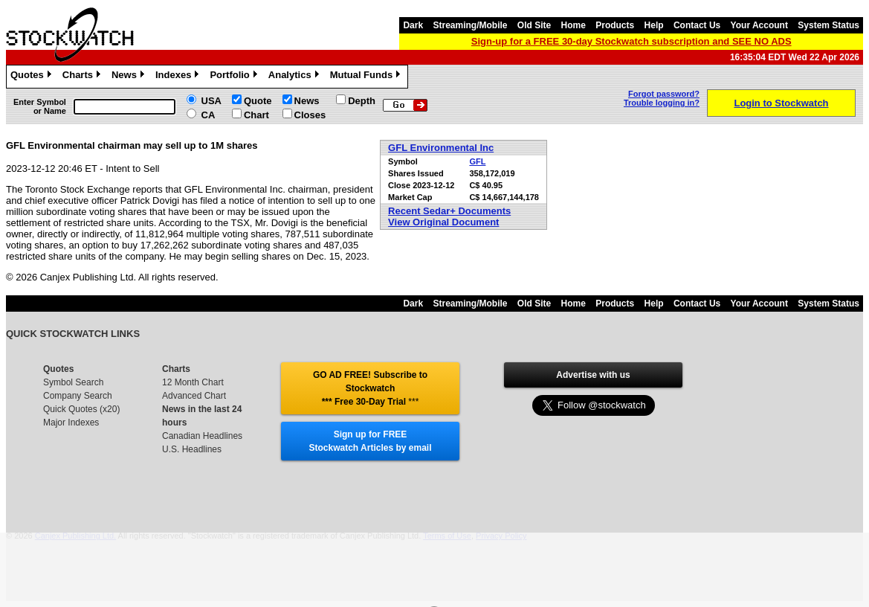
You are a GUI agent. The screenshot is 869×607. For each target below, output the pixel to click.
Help (654, 25)
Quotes (32, 76)
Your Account (759, 25)
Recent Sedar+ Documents (449, 210)
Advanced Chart (194, 396)
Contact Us (696, 25)
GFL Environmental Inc (441, 147)
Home (573, 25)
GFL (477, 161)
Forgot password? (664, 93)
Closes (310, 115)
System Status (828, 25)
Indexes (178, 76)
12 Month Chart (193, 382)
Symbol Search (73, 382)
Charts (83, 76)
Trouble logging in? (662, 102)
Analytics (295, 76)
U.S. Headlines (192, 449)
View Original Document (443, 222)
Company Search (77, 396)
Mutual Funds (367, 76)
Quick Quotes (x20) (81, 409)
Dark (413, 25)
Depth (361, 100)
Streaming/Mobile (470, 25)
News (130, 76)
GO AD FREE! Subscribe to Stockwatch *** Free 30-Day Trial (370, 388)
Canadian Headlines (202, 436)
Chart (256, 115)
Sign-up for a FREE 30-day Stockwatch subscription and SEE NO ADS (631, 41)
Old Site (534, 25)
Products (614, 25)
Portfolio (235, 76)
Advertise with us (593, 375)
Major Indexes (71, 422)
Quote (258, 100)
